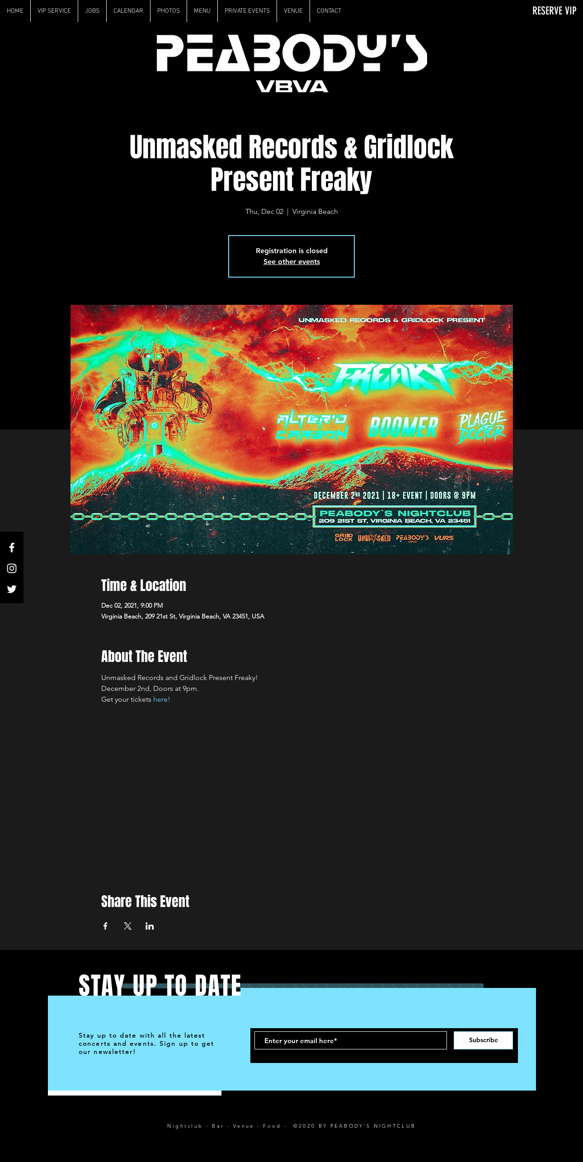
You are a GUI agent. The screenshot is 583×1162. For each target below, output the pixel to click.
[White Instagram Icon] (11, 568)
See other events (291, 261)
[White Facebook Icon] (11, 547)
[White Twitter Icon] (11, 589)
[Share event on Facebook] (105, 926)
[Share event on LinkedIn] (150, 926)
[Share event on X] (127, 926)
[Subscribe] (483, 1040)
